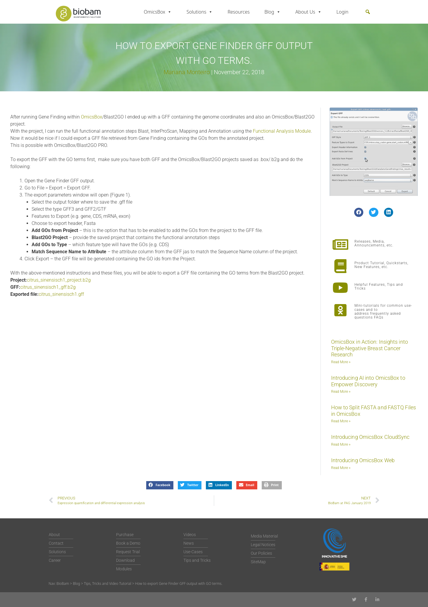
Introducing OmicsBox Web (363, 460)
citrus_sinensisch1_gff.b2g (48, 287)
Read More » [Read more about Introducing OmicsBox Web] (340, 468)
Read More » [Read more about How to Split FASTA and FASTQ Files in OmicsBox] (340, 421)
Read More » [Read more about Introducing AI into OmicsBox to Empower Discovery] (340, 391)
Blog (272, 12)
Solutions (199, 12)
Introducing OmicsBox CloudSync (370, 437)
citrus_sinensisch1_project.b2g (59, 280)
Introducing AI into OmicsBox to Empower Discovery (368, 381)
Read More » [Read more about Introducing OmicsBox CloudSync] (340, 444)
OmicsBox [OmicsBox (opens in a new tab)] (91, 117)
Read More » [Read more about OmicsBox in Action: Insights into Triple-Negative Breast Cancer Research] (340, 362)
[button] (368, 12)
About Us (308, 12)
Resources (238, 12)
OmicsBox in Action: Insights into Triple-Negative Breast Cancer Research (369, 348)
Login (342, 12)
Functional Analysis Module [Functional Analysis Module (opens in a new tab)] (282, 131)
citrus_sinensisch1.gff (61, 294)
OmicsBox (158, 12)
